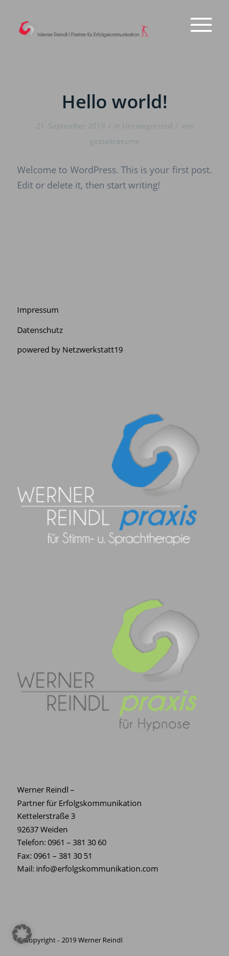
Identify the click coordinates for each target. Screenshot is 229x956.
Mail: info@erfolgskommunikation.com (87, 868)
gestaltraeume (115, 141)
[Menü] (195, 24)
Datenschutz (40, 329)
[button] (22, 934)
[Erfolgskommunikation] (95, 24)
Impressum (38, 309)
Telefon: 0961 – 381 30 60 (61, 842)
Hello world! (114, 101)
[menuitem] (195, 24)
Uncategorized (147, 126)
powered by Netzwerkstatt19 (70, 349)
